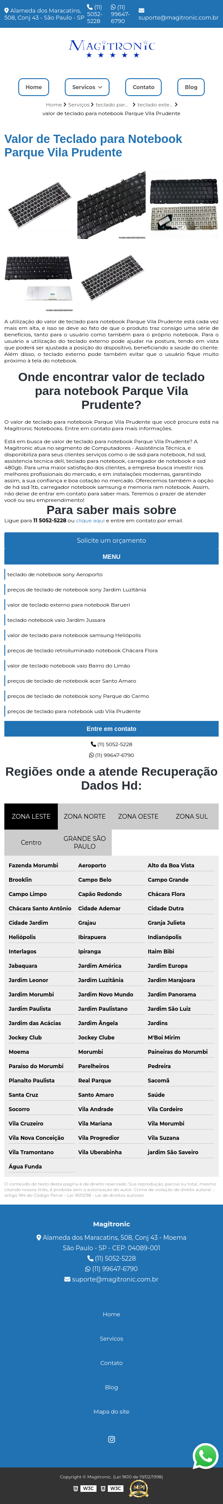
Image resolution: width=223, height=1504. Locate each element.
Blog (191, 87)
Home (34, 87)
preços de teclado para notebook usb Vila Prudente (74, 711)
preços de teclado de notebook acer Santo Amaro (71, 680)
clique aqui (90, 520)
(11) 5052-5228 (95, 13)
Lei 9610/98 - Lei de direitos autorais (105, 1195)
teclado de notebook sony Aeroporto (55, 574)
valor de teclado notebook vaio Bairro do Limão (68, 665)
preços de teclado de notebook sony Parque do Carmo (78, 696)
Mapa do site (111, 1411)
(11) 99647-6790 (120, 13)
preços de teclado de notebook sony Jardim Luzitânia (76, 589)
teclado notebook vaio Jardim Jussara (56, 620)
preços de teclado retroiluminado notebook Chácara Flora (82, 650)
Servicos (84, 87)
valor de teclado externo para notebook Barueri (68, 604)
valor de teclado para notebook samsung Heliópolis (74, 635)
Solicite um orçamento (111, 540)
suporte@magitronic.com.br (179, 14)
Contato (143, 87)
